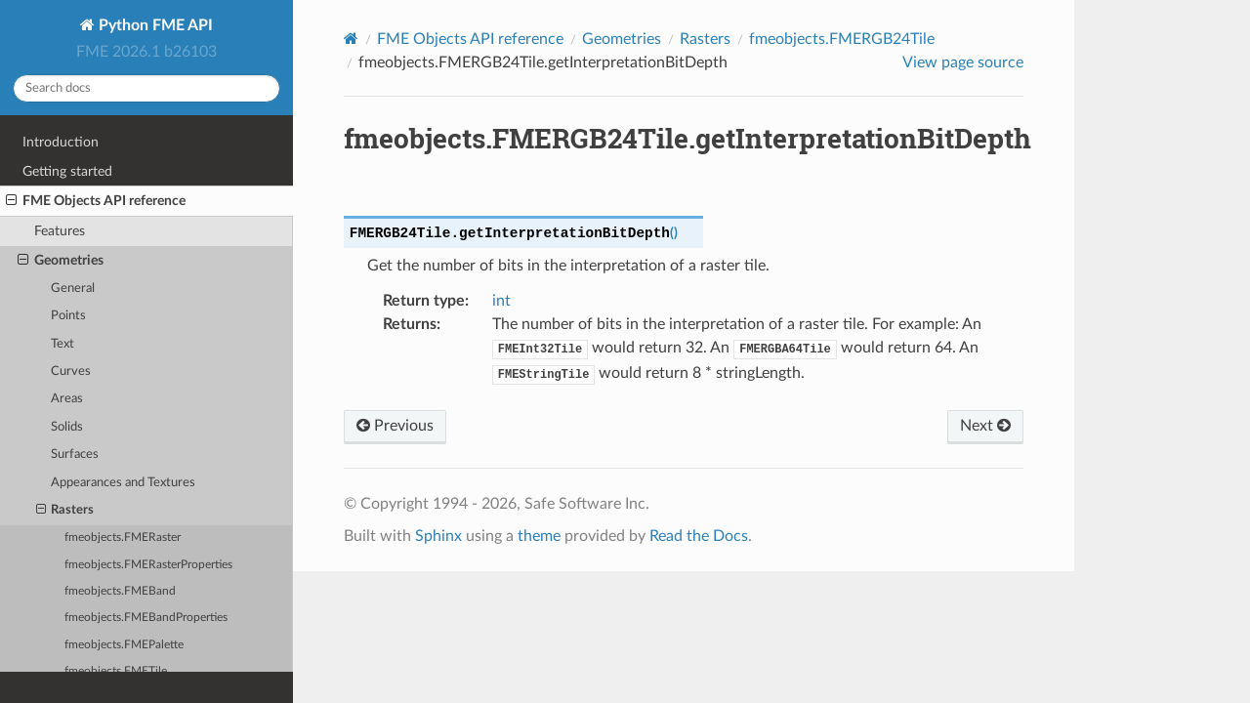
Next (985, 426)
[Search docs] (146, 88)
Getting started (67, 171)
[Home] (351, 38)
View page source (962, 62)
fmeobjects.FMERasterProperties (148, 564)
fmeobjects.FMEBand (120, 591)
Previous (395, 426)
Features (59, 231)
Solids (67, 427)
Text (62, 344)
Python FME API (154, 25)
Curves (71, 371)
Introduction (60, 142)
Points (68, 316)
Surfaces (75, 454)
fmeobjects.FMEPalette (124, 645)
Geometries (61, 260)
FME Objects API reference (96, 201)
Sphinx (438, 536)
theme (539, 536)
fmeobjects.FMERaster (122, 537)
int (501, 301)
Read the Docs (698, 536)
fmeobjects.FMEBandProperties (146, 617)
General (73, 288)
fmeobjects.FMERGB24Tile (842, 39)
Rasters (65, 510)
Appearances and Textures (123, 482)
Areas (67, 399)
